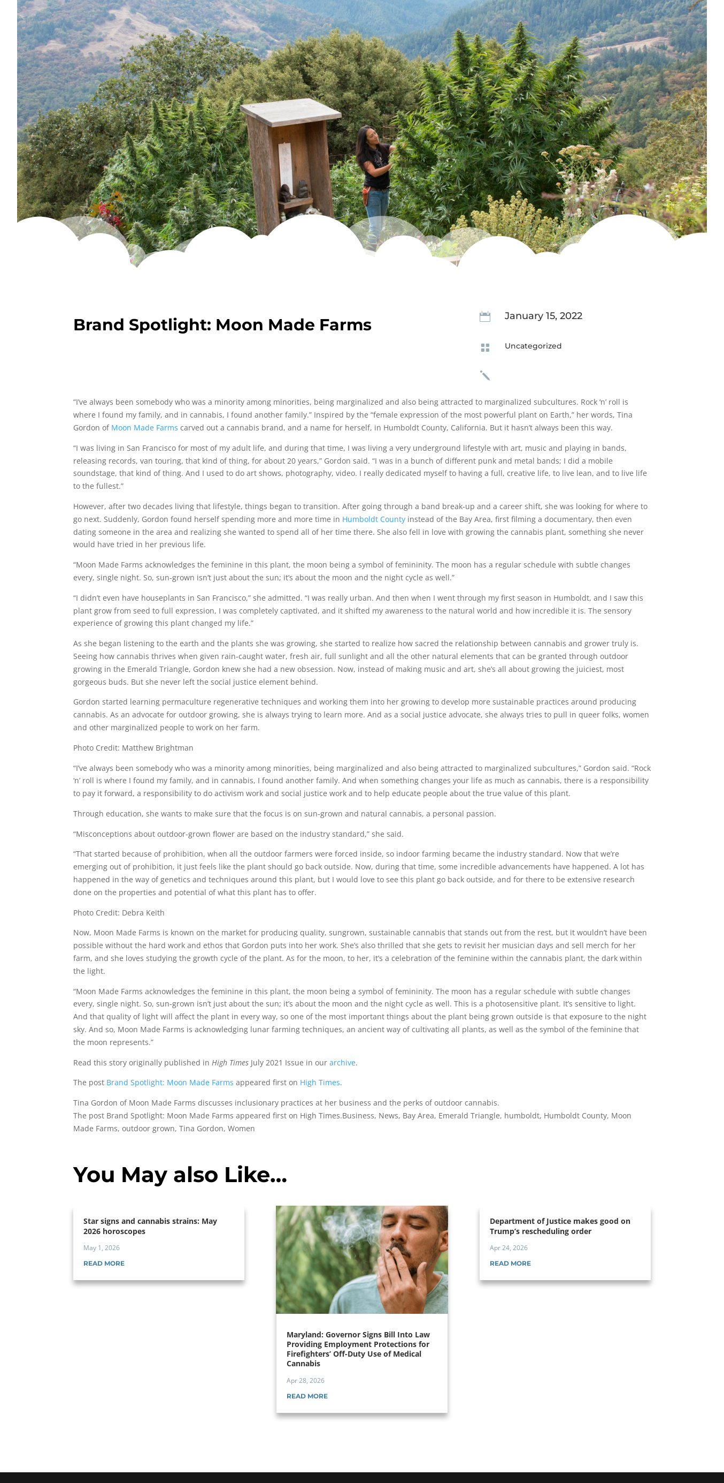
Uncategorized (533, 346)
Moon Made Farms (144, 427)
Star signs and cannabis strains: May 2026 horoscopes (150, 1226)
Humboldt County (373, 519)
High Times (320, 1082)
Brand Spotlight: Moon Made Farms (170, 1082)
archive (342, 1062)
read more (104, 1263)
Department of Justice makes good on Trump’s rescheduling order (560, 1226)
